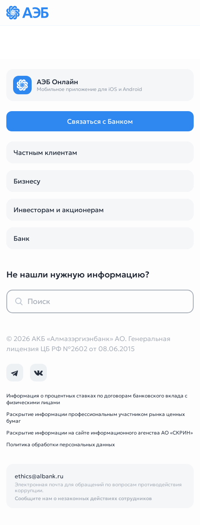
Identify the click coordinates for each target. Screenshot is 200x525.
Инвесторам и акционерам (59, 209)
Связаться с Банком (100, 121)
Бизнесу (27, 181)
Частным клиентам (45, 152)
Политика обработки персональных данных (60, 444)
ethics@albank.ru (39, 476)
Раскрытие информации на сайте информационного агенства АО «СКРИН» (99, 432)
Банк (22, 238)
